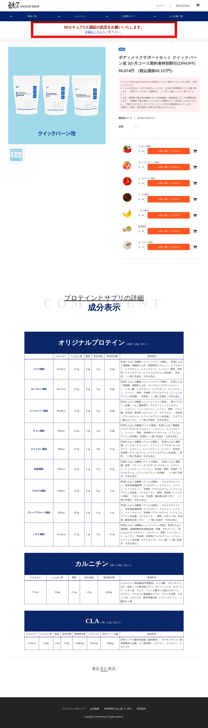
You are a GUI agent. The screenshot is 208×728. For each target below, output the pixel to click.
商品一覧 (32, 16)
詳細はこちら (94, 32)
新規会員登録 (182, 5)
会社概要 (94, 708)
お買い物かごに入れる (168, 151)
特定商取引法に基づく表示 (118, 708)
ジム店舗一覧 (176, 16)
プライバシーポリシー (73, 708)
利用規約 (141, 708)
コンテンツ (80, 16)
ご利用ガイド (128, 16)
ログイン (160, 5)
